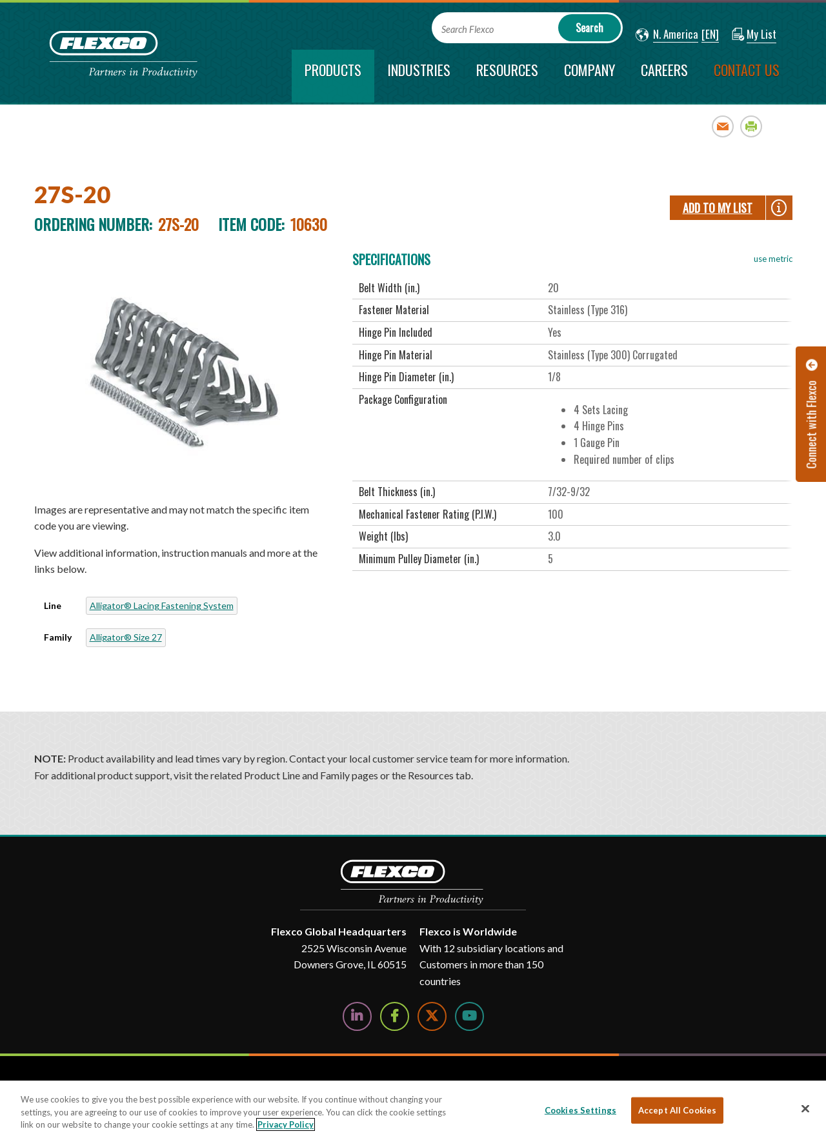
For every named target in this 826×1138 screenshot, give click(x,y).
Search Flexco (467, 29)
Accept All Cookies (677, 1109)
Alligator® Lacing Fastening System (162, 605)
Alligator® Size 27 (126, 637)
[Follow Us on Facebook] (394, 1016)
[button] (667, 35)
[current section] (333, 76)
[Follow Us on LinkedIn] (357, 1016)
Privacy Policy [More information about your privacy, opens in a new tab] (285, 1124)
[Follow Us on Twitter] (432, 1016)
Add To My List (717, 207)
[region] (413, 1109)
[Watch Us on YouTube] (469, 1016)
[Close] (805, 1108)
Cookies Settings (580, 1109)
